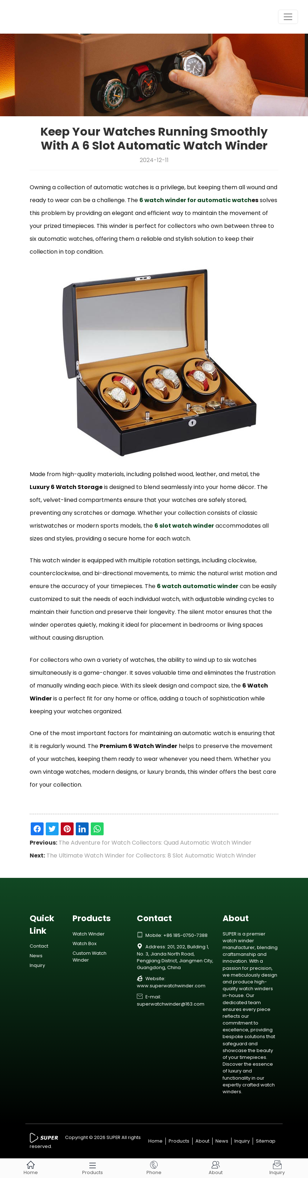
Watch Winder (89, 934)
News (36, 956)
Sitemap (265, 1141)
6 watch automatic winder (197, 586)
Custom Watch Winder (89, 956)
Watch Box (84, 943)
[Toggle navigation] (288, 17)
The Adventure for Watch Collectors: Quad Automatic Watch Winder (155, 843)
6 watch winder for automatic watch (195, 200)
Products (179, 1141)
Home (155, 1141)
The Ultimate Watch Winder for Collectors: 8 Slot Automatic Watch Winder (151, 855)
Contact (39, 946)
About (202, 1141)
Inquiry (37, 965)
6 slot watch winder (184, 526)
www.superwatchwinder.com (171, 986)
